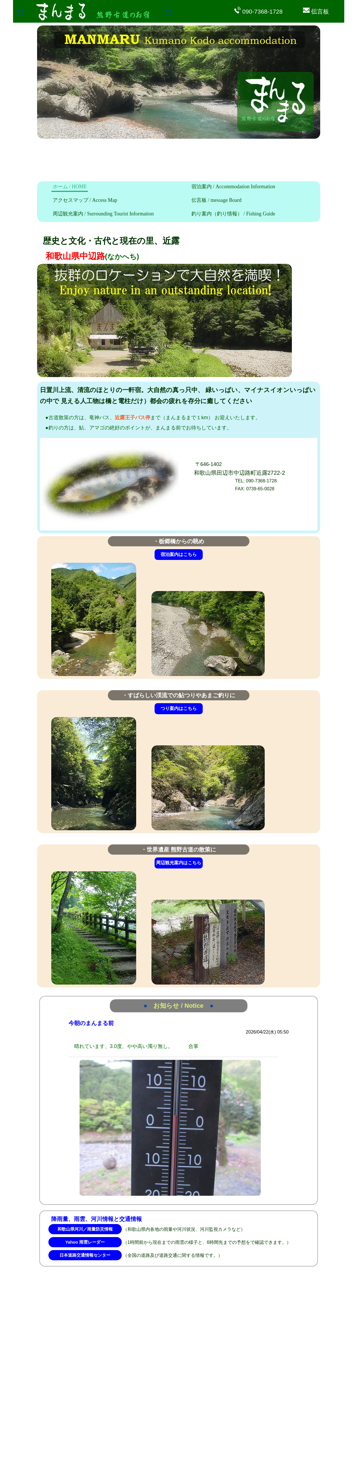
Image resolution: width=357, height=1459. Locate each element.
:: (20, 11)
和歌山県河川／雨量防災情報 (85, 1229)
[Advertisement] (129, 154)
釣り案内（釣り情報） (233, 214)
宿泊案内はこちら (179, 554)
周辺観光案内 (103, 214)
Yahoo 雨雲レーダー (84, 1242)
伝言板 (216, 200)
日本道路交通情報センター (84, 1255)
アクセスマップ (85, 200)
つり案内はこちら (179, 708)
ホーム (70, 186)
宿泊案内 (233, 186)
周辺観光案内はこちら (178, 862)
